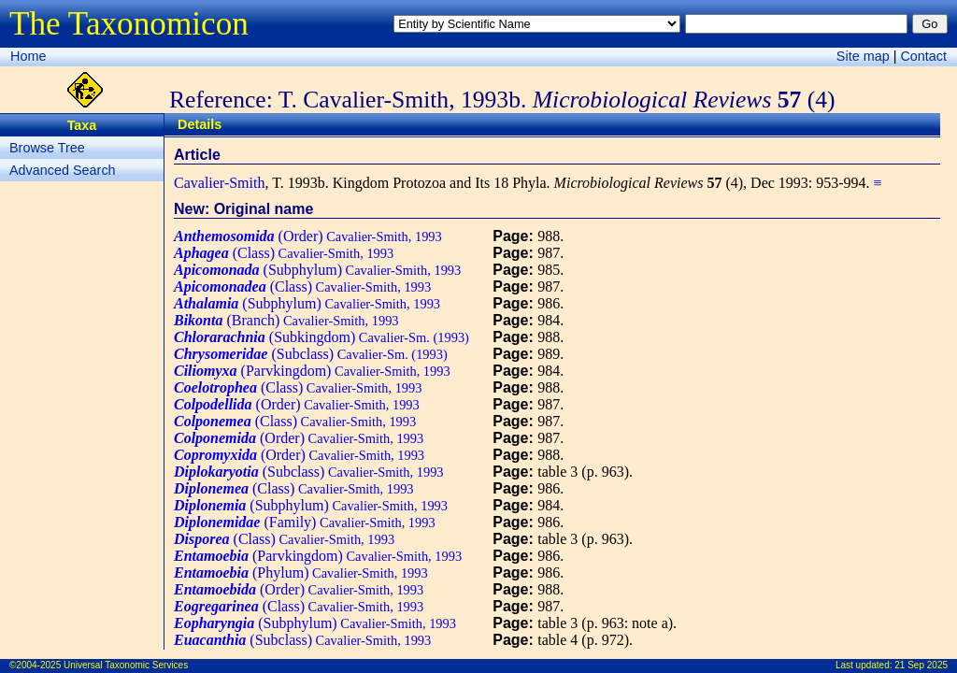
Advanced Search (62, 170)
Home (28, 56)
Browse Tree (47, 147)
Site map (863, 56)
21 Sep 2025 (921, 665)
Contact (923, 56)
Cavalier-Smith (219, 183)
